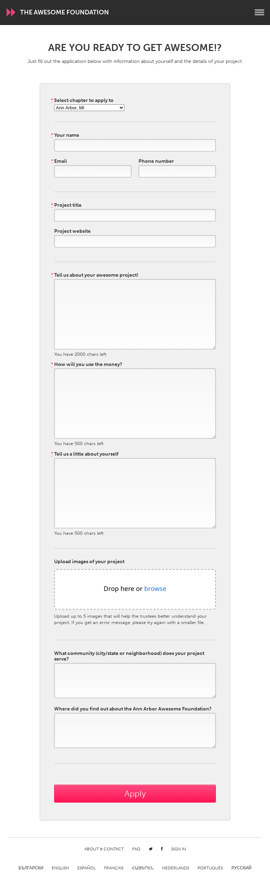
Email (59, 161)
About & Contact (104, 849)
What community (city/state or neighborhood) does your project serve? (129, 656)
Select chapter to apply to (82, 100)
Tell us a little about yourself (84, 454)
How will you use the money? (86, 364)
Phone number (156, 161)
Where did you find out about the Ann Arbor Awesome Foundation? (133, 709)
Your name (65, 135)
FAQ (136, 849)
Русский (241, 868)
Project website (72, 231)
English (60, 868)
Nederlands (175, 868)
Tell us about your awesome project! (95, 275)
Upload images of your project (89, 562)
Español (86, 868)
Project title (66, 205)
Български (31, 868)
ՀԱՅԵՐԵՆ (143, 868)
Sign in (178, 849)
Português (210, 868)
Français (113, 868)
